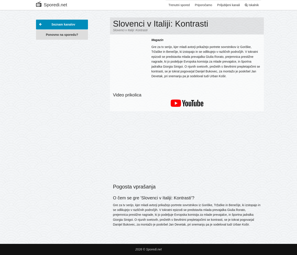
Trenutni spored (176, 5)
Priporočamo (201, 5)
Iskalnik (251, 5)
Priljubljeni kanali (227, 5)
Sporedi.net (51, 3)
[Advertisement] (62, 107)
